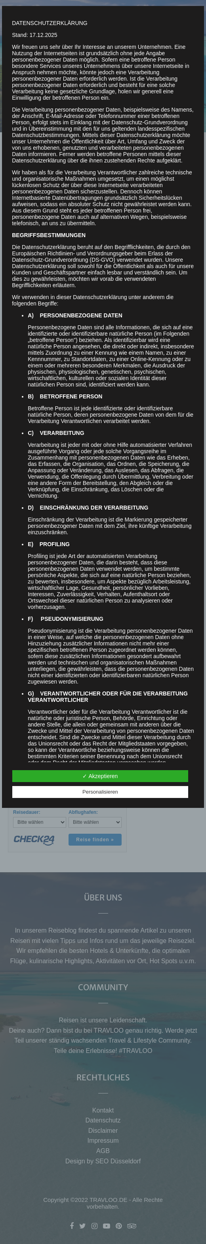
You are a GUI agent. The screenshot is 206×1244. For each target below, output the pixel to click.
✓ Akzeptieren (100, 776)
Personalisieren (100, 792)
